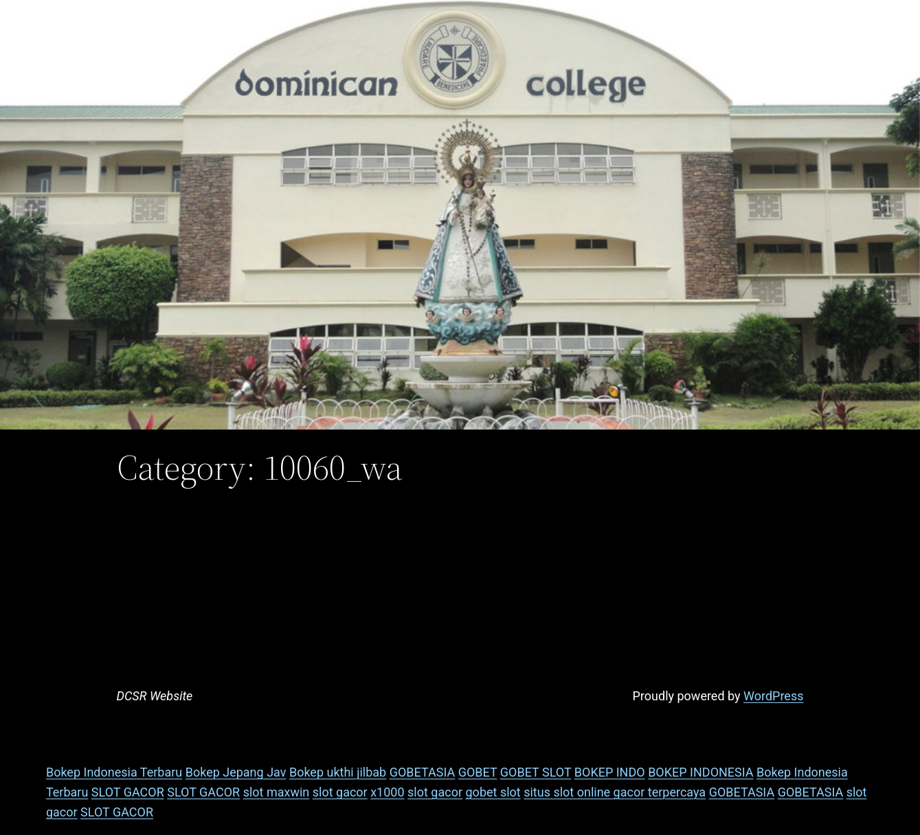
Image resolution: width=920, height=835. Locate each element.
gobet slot (493, 792)
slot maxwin (276, 792)
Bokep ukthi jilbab (337, 772)
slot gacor (340, 792)
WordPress (773, 696)
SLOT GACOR (127, 792)
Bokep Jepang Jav (236, 772)
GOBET (477, 772)
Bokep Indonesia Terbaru (114, 772)
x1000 (387, 792)
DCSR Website (155, 696)
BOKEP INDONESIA (700, 772)
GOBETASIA (423, 772)
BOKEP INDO (609, 772)
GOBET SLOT (535, 772)
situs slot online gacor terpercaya (615, 792)
